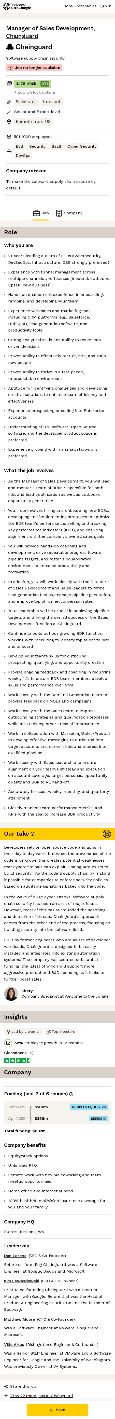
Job (41, 213)
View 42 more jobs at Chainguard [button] (38, 1395)
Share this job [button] (20, 1386)
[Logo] (17, 6)
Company (68, 213)
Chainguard (22, 36)
